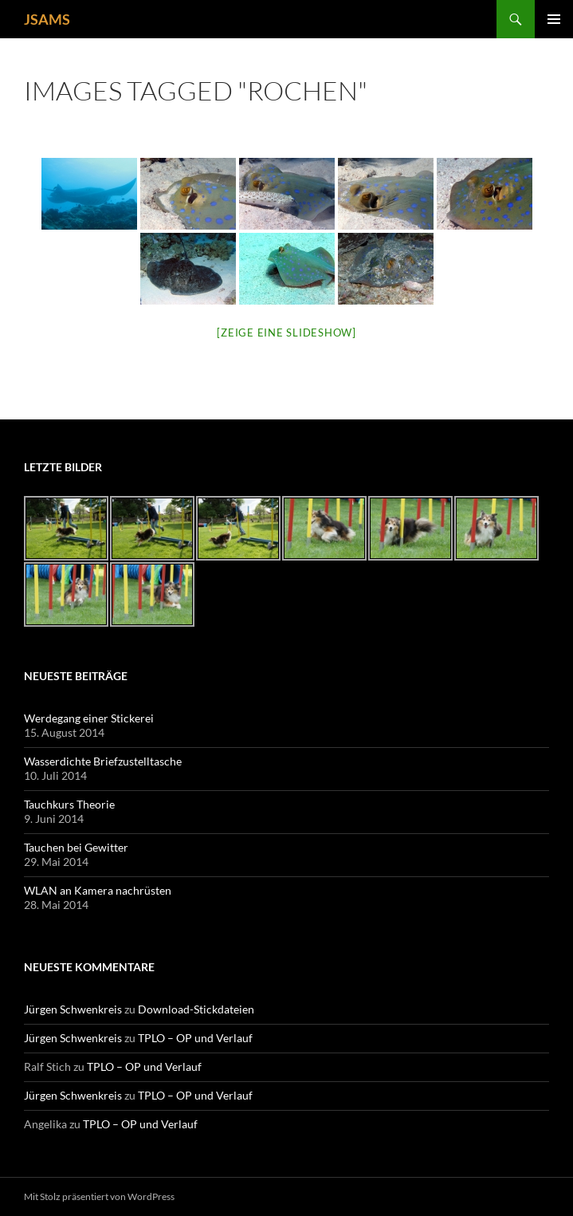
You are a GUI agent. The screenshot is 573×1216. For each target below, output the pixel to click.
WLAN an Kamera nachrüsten (97, 890)
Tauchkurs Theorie (69, 804)
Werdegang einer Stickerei (89, 718)
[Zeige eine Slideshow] (286, 332)
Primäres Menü (554, 19)
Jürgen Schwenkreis (73, 1009)
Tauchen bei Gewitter (76, 847)
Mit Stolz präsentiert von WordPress (99, 1196)
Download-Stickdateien (196, 1009)
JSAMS (47, 19)
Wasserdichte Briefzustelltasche (103, 761)
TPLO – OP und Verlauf (195, 1038)
